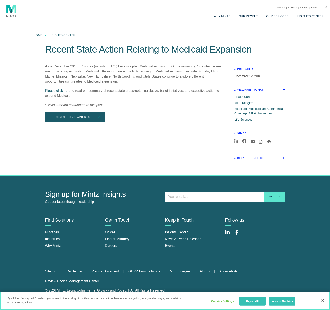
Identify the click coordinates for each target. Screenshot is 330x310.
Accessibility (228, 271)
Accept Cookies (282, 301)
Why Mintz (222, 16)
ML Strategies (243, 103)
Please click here (58, 90)
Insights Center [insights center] (176, 232)
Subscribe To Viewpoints (75, 117)
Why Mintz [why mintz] (53, 245)
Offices (304, 7)
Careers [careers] (111, 245)
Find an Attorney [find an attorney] (117, 239)
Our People (248, 16)
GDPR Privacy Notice (144, 271)
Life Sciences (243, 119)
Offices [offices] (110, 232)
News (314, 7)
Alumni (281, 7)
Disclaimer (74, 271)
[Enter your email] (225, 197)
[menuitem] (222, 16)
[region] (165, 301)
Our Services (277, 16)
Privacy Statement (105, 271)
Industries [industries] (52, 239)
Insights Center (310, 16)
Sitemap (51, 271)
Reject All (252, 301)
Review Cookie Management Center (72, 281)
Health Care (242, 97)
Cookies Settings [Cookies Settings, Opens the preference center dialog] (222, 301)
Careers (292, 7)
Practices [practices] (52, 232)
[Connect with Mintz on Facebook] (239, 234)
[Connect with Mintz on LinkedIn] (229, 234)
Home (37, 35)
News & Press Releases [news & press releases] (183, 239)
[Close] (322, 300)
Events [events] (170, 245)
